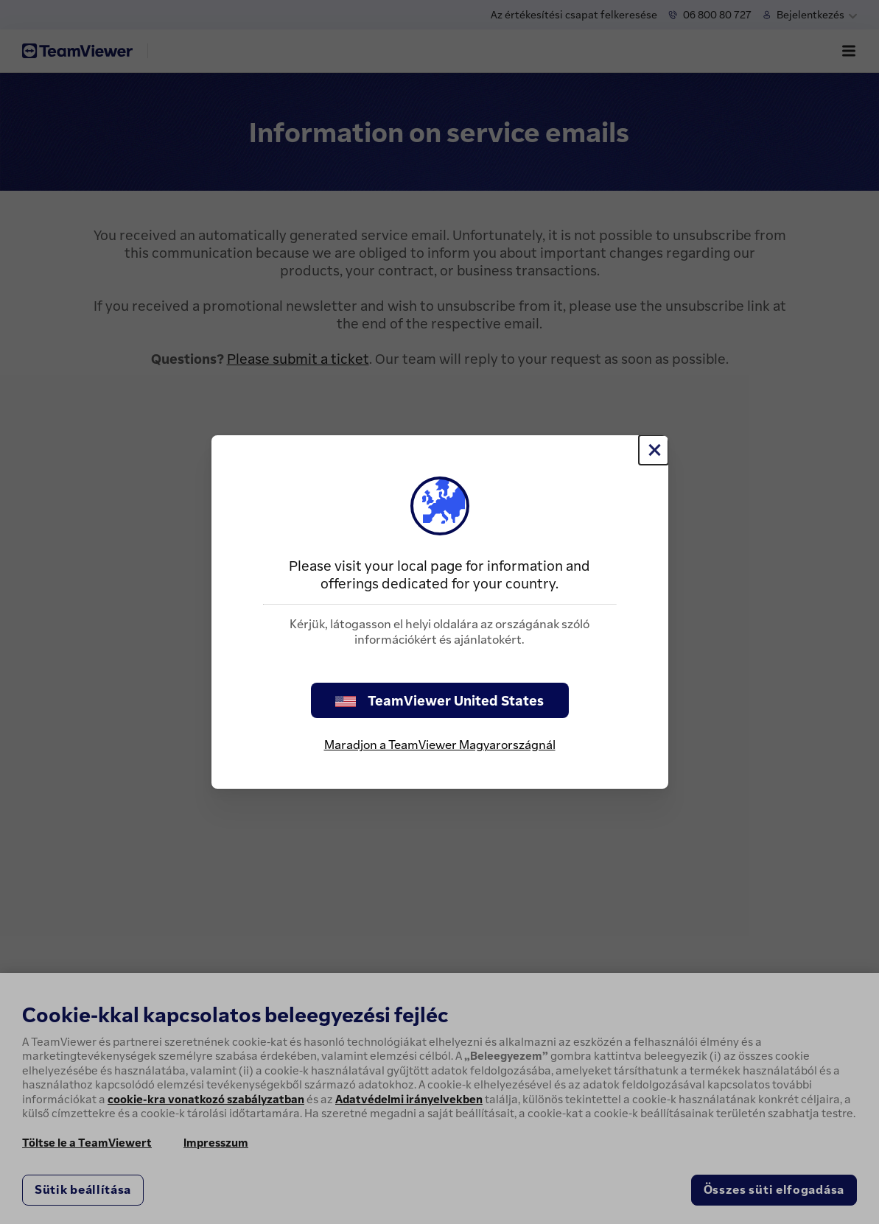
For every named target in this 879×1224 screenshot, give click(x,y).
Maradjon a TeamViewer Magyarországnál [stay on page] (440, 744)
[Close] (653, 450)
